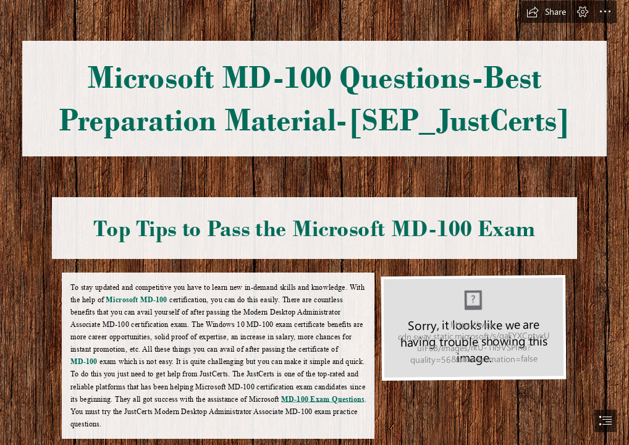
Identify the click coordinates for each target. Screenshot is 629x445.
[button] (546, 12)
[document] (314, 222)
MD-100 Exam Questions (323, 398)
